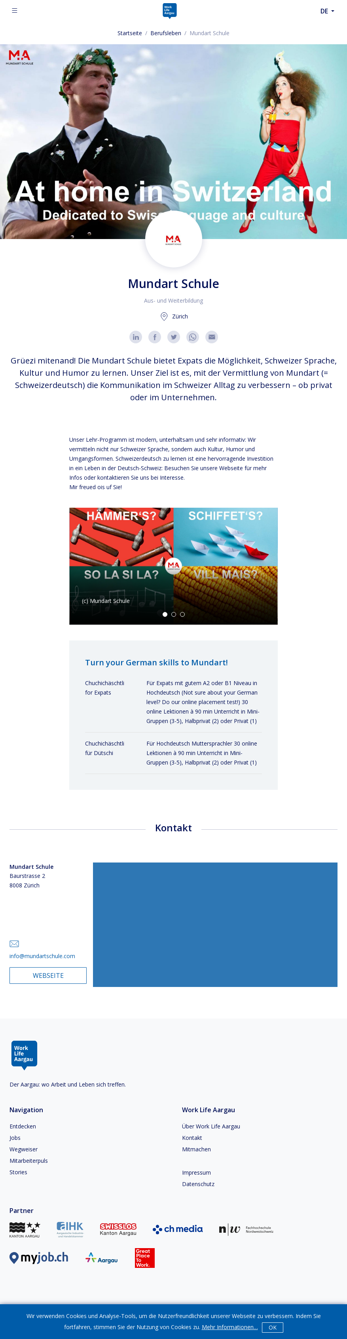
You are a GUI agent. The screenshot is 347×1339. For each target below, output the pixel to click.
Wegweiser (23, 1149)
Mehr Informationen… (230, 1327)
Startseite (130, 33)
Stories (18, 1172)
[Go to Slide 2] (173, 614)
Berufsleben (165, 33)
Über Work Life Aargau (211, 1126)
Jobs (15, 1137)
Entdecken (22, 1126)
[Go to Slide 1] (165, 614)
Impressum (196, 1172)
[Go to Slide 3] (182, 614)
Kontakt (192, 1137)
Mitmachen (196, 1149)
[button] (173, 566)
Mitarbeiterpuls (28, 1160)
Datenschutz (198, 1184)
